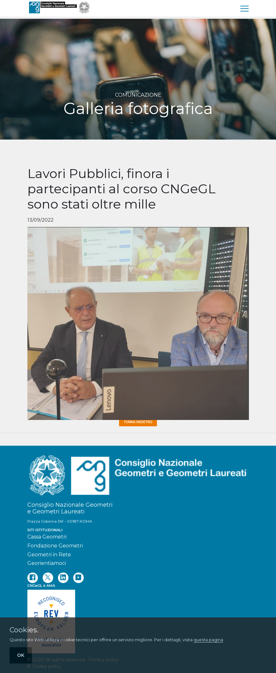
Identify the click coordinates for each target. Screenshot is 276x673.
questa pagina (208, 639)
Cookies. (24, 630)
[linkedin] (63, 578)
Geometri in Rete (49, 555)
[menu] (245, 8)
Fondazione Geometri (55, 546)
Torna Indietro (138, 422)
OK (20, 655)
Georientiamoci (46, 563)
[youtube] (78, 578)
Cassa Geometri (47, 537)
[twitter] (48, 578)
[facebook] (32, 578)
